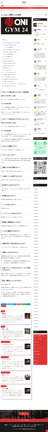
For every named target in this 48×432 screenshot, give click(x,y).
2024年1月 (36, 216)
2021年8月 (36, 290)
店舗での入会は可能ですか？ (8, 61)
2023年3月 (36, 241)
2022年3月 (36, 274)
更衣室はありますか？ (7, 68)
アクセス (28, 424)
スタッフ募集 (34, 5)
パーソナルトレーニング (7, 344)
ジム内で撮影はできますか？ (8, 77)
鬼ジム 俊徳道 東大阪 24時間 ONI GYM (28, 428)
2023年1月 (36, 247)
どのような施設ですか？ (7, 56)
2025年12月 (36, 195)
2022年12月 (36, 250)
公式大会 (36, 341)
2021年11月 (36, 283)
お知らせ (36, 360)
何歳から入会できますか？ (8, 81)
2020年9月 (36, 323)
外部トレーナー (41, 424)
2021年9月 (36, 287)
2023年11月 (36, 222)
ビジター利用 (14, 5)
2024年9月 (36, 207)
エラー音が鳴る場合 (8, 47)
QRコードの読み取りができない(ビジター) (11, 49)
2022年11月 (36, 253)
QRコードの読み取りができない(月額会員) (11, 43)
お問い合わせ (41, 5)
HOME (3, 10)
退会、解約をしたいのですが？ (9, 86)
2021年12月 (36, 280)
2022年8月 (36, 259)
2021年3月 (36, 305)
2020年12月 (36, 314)
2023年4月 (36, 238)
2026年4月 (36, 189)
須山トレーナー (5, 375)
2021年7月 (36, 293)
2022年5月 (36, 268)
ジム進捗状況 (37, 354)
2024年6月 (36, 210)
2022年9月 (36, 256)
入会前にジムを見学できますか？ (9, 63)
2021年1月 (36, 311)
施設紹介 (2, 5)
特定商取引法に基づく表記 (17, 426)
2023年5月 (36, 235)
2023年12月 (36, 219)
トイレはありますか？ (7, 70)
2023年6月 (36, 231)
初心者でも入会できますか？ (8, 65)
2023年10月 (36, 225)
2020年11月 (36, 317)
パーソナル (29, 5)
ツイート (35, 181)
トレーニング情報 (38, 338)
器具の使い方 (37, 351)
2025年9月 (36, 198)
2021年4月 (36, 302)
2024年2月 (36, 213)
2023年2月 (36, 244)
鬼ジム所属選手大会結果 (39, 335)
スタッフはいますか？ (7, 59)
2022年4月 (36, 271)
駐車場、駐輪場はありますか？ (9, 74)
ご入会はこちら (24, 413)
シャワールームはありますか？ (9, 72)
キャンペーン (37, 357)
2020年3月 (36, 326)
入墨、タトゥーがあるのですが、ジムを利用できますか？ (14, 84)
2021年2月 (36, 308)
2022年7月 (36, 262)
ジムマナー (11, 424)
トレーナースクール (22, 5)
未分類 (36, 363)
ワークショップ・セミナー (40, 348)
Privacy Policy (26, 426)
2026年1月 (36, 192)
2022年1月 (36, 277)
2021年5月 (36, 299)
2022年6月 (36, 265)
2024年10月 (36, 204)
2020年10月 (36, 320)
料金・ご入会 (8, 5)
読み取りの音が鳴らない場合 (9, 45)
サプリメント (37, 344)
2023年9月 (36, 228)
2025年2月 (36, 201)
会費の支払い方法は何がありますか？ (10, 79)
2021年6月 (36, 296)
